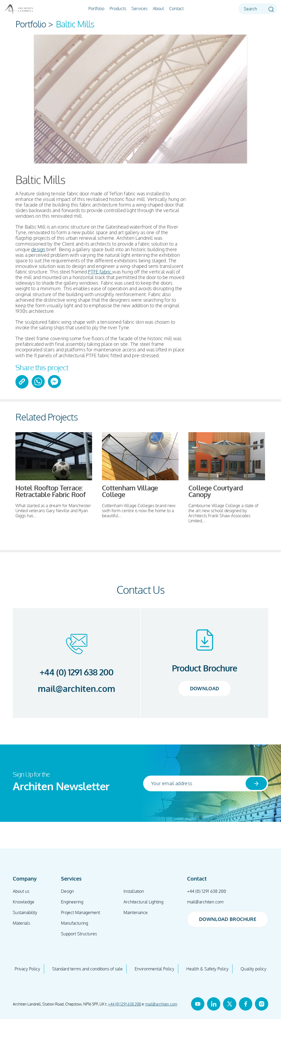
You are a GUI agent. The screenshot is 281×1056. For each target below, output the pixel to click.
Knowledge (23, 901)
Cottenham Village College (130, 491)
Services (139, 8)
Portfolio (96, 8)
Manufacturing (74, 923)
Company (25, 878)
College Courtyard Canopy (215, 491)
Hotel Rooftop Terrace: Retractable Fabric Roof (50, 491)
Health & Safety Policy (207, 968)
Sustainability (25, 912)
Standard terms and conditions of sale (87, 968)
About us (21, 891)
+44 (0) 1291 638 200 (77, 672)
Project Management (80, 912)
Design (67, 891)
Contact (176, 8)
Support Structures (79, 933)
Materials (21, 923)
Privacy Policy (27, 968)
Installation (133, 891)
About (158, 8)
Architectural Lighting (143, 901)
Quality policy (253, 968)
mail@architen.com (76, 688)
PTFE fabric (100, 272)
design (38, 249)
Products (118, 8)
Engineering (72, 901)
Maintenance (135, 912)
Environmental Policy (154, 968)
